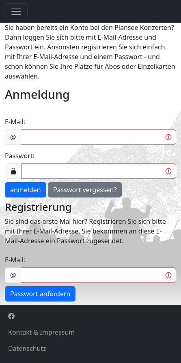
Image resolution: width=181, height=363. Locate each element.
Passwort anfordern (40, 293)
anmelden (25, 189)
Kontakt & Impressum (41, 332)
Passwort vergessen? (84, 189)
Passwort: (19, 155)
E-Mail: (15, 121)
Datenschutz (27, 348)
